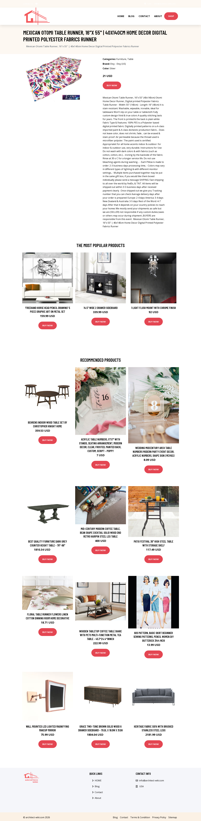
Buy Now (112, 85)
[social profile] (36, 3)
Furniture (121, 59)
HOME (120, 16)
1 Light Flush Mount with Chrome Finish (153, 307)
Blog (131, 16)
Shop (171, 16)
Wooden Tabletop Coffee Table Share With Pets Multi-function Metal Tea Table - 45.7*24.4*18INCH (100, 635)
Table (130, 59)
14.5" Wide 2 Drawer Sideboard (101, 307)
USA (149, 3)
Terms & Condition (140, 817)
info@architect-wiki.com (165, 3)
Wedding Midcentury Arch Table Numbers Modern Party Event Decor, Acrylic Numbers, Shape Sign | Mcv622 (153, 451)
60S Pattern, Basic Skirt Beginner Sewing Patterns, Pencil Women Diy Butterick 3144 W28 (153, 636)
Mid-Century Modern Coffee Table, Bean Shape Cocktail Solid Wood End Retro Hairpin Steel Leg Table (100, 532)
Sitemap (172, 817)
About (158, 16)
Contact (144, 16)
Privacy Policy (159, 817)
